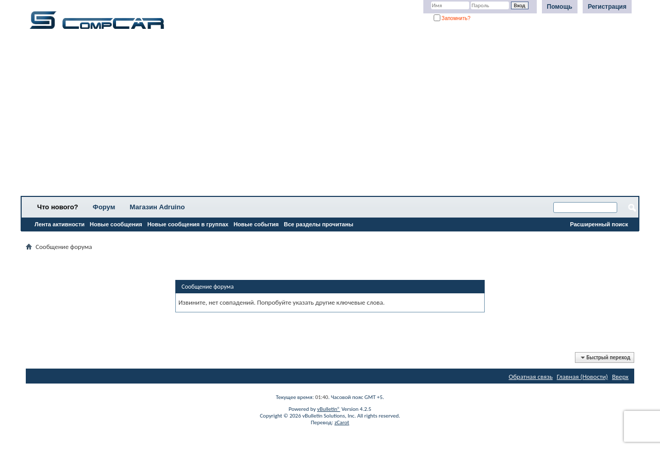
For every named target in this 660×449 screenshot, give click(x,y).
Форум (104, 207)
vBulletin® (328, 409)
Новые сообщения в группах (187, 224)
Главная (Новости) (582, 376)
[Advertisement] (322, 116)
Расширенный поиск (599, 224)
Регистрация (607, 6)
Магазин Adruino (157, 207)
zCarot (342, 422)
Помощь (559, 6)
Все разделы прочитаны (318, 224)
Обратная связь (531, 376)
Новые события (256, 224)
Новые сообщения (116, 224)
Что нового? (57, 207)
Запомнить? (452, 18)
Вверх (620, 376)
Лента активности (60, 224)
